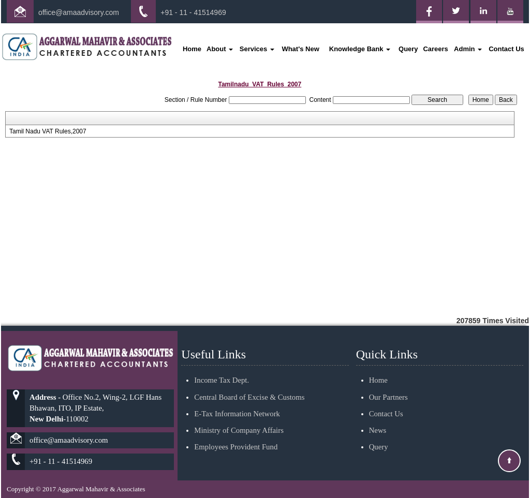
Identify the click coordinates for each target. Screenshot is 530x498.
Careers (435, 49)
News (378, 418)
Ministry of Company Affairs (239, 418)
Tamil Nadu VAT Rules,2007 (47, 131)
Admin (468, 49)
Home (192, 49)
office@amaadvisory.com (78, 12)
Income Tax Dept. (221, 368)
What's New (300, 49)
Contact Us (506, 49)
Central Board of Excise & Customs (249, 385)
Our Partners (388, 385)
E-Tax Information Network (237, 401)
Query (408, 49)
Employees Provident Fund (235, 435)
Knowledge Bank (359, 49)
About (220, 49)
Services (257, 49)
